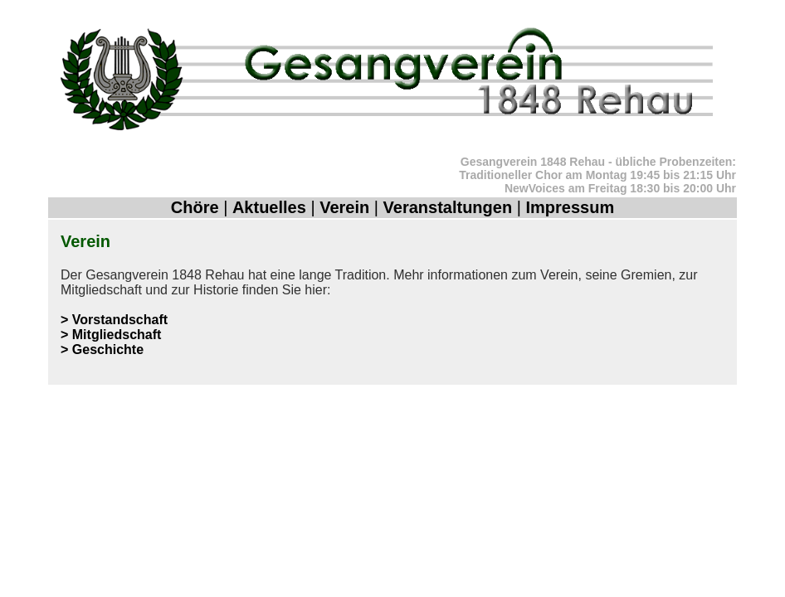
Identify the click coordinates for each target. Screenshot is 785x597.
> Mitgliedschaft (111, 335)
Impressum (569, 207)
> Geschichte (102, 349)
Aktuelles (269, 207)
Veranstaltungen (448, 207)
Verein (344, 207)
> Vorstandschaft (114, 320)
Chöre (195, 207)
